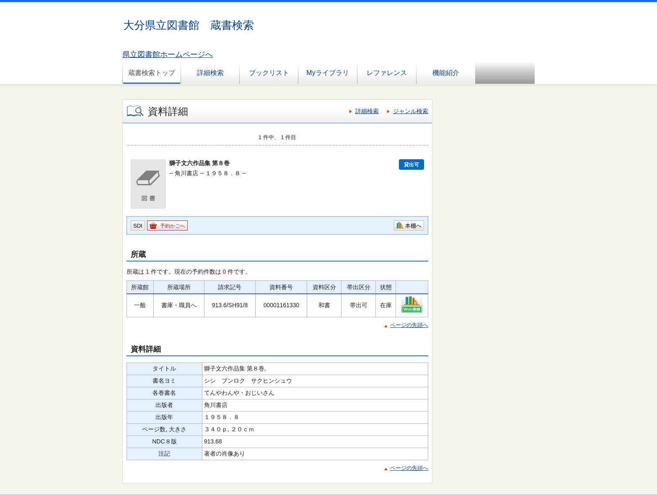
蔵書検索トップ (151, 72)
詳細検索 (210, 72)
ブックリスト (269, 72)
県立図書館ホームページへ (167, 54)
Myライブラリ (327, 72)
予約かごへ (172, 226)
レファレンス (387, 72)
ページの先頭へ (409, 325)
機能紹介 (445, 72)
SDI (137, 226)
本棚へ (413, 226)
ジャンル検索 (410, 111)
